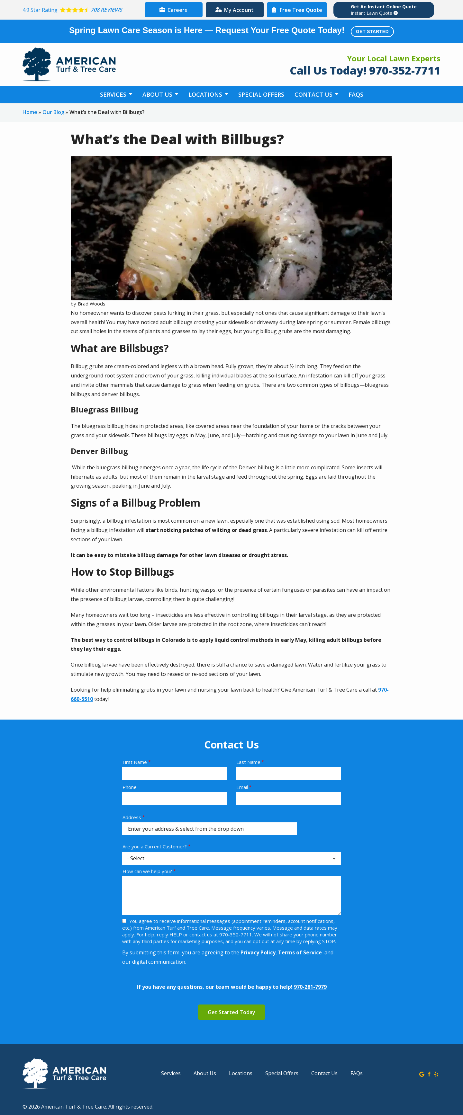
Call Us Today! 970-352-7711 (365, 70)
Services (114, 94)
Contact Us (314, 94)
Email (242, 787)
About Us (158, 94)
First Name (135, 762)
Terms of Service (300, 952)
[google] (422, 1073)
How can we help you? (147, 871)
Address (132, 817)
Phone (130, 787)
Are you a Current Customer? (155, 846)
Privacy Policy (258, 952)
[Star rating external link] (82, 10)
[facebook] (429, 1073)
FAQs (356, 94)
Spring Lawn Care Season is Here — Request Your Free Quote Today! (231, 31)
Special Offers (261, 94)
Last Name (248, 762)
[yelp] (436, 1073)
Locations (206, 94)
